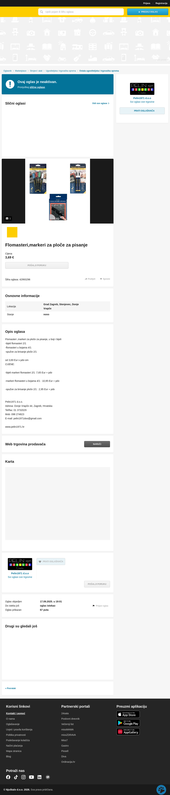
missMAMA (67, 729)
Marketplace (20, 71)
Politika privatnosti (16, 735)
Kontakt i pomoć (15, 713)
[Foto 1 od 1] (12, 232)
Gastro (65, 745)
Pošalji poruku (37, 265)
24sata (65, 713)
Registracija (161, 3)
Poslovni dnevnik (70, 718)
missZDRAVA (68, 735)
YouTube (31, 777)
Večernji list (67, 724)
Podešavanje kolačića (18, 740)
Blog (8, 756)
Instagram (23, 777)
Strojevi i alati (36, 71)
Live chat (161, 790)
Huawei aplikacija (128, 731)
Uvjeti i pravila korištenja (19, 729)
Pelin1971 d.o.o (20, 573)
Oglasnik (7, 71)
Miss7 (64, 740)
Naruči (97, 444)
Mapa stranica (13, 751)
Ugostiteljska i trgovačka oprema (61, 71)
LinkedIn (39, 777)
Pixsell (64, 751)
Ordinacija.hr (68, 761)
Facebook (8, 777)
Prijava (146, 3)
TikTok (16, 777)
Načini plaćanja (14, 745)
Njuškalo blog (48, 777)
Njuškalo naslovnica (18, 12)
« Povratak (10, 688)
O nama (10, 718)
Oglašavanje (13, 724)
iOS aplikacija (128, 714)
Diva (63, 756)
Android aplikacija (128, 722)
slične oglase (37, 87)
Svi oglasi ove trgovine (20, 577)
